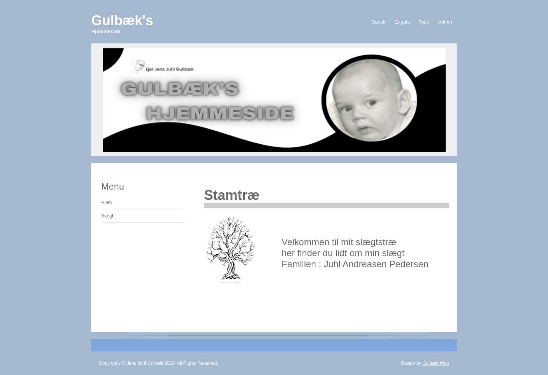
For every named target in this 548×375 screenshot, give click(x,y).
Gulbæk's (122, 24)
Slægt (107, 216)
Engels (402, 22)
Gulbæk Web (435, 363)
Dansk (378, 22)
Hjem (106, 202)
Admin (445, 22)
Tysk (424, 22)
